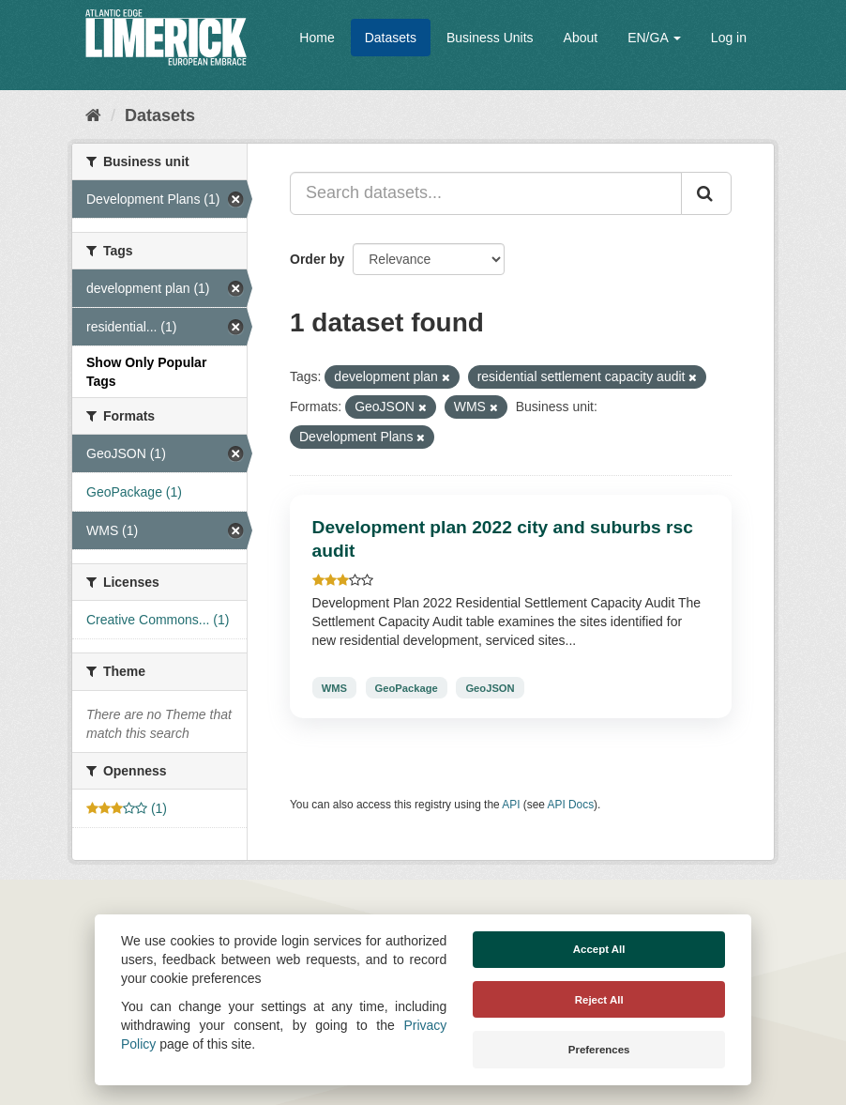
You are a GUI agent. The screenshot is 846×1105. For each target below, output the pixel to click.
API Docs (571, 804)
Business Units (490, 37)
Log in (729, 37)
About (581, 37)
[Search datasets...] (486, 193)
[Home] (93, 115)
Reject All (599, 999)
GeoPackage (406, 687)
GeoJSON (489, 687)
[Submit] (706, 193)
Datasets (390, 37)
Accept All (599, 949)
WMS (334, 687)
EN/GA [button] (654, 37)
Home (316, 37)
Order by (317, 259)
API (511, 804)
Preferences (599, 1049)
